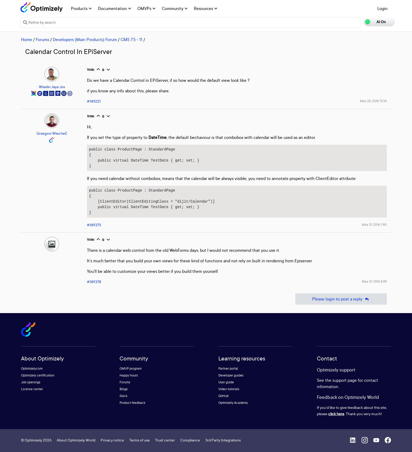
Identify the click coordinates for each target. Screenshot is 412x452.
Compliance (190, 440)
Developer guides (231, 375)
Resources (205, 8)
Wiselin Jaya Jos (52, 86)
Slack (123, 396)
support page (344, 380)
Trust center (165, 440)
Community (175, 8)
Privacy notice (112, 440)
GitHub (223, 396)
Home (26, 39)
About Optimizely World (76, 440)
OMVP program (131, 368)
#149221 (94, 101)
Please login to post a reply (341, 299)
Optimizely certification (37, 375)
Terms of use (139, 440)
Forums (42, 39)
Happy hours (129, 375)
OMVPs (146, 8)
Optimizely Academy (233, 402)
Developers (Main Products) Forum (85, 39)
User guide (226, 382)
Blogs (124, 389)
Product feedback (132, 402)
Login (382, 8)
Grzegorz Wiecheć (52, 133)
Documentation (114, 8)
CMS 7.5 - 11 (131, 39)
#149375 (94, 224)
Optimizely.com (32, 368)
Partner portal (228, 368)
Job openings (30, 382)
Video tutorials (228, 389)
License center (32, 389)
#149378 (94, 281)
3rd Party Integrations (223, 440)
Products (81, 8)
